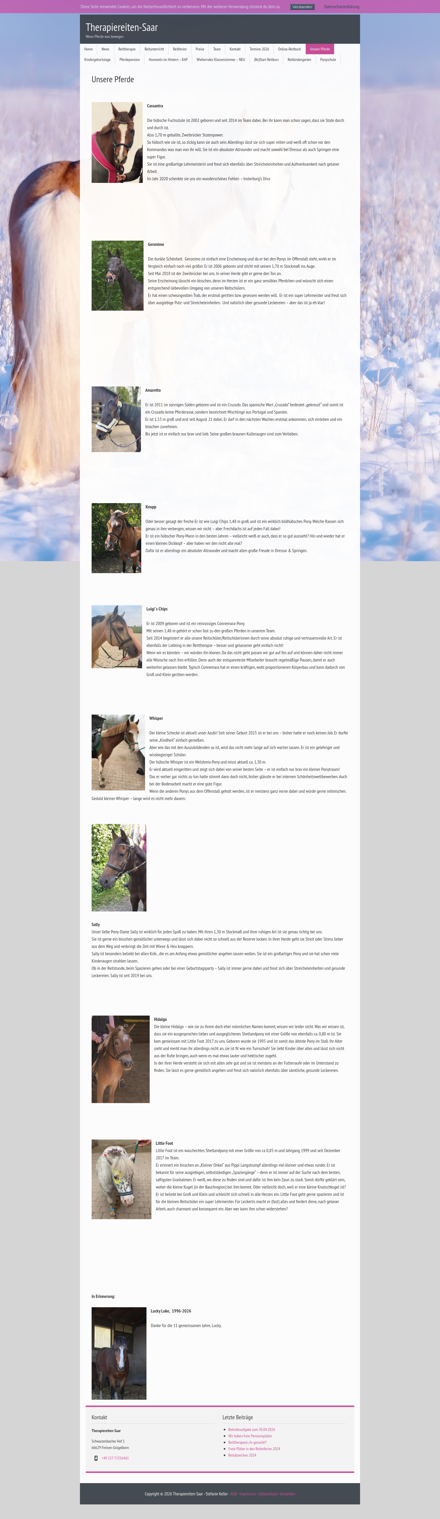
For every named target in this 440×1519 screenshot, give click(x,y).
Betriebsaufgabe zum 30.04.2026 (251, 1429)
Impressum (248, 1494)
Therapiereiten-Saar (122, 27)
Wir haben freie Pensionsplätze (250, 1435)
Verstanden (302, 7)
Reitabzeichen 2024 (242, 1455)
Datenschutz (268, 1494)
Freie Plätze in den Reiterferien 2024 (254, 1448)
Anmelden (287, 1494)
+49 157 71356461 (115, 1458)
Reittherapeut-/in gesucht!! (247, 1442)
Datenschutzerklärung (341, 6)
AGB (234, 1494)
